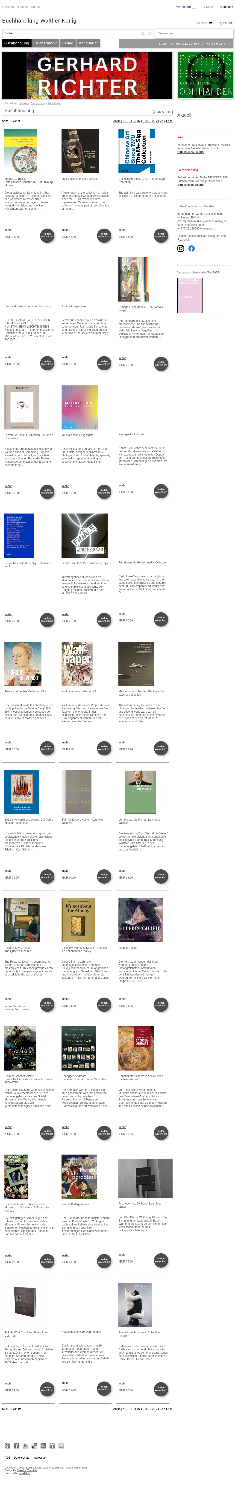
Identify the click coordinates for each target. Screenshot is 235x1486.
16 (138, 121)
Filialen (23, 7)
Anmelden (226, 7)
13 (126, 121)
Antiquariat (88, 43)
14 (130, 121)
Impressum (39, 1457)
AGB (7, 1457)
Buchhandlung (16, 43)
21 (157, 121)
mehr (8, 230)
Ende (169, 121)
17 (142, 121)
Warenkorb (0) (185, 7)
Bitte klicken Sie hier (190, 152)
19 (149, 121)
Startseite (8, 7)
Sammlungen (54, 103)
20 (153, 121)
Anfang (117, 121)
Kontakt (36, 7)
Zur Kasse (207, 7)
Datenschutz (21, 1457)
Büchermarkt (46, 43)
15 (134, 121)
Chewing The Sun (27, 1470)
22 (161, 121)
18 (145, 121)
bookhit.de (24, 1473)
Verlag (67, 43)
